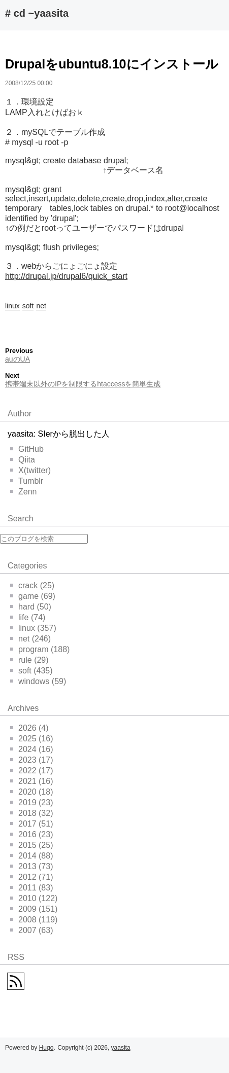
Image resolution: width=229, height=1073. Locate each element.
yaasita (120, 1047)
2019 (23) (31, 802)
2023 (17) (31, 760)
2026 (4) (29, 728)
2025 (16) (31, 738)
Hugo (46, 1047)
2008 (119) (33, 919)
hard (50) (30, 606)
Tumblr (26, 481)
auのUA (17, 359)
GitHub (27, 449)
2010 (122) (33, 898)
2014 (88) (31, 855)
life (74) (27, 617)
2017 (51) (31, 823)
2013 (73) (31, 866)
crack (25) (32, 585)
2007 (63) (31, 930)
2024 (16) (31, 749)
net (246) (30, 638)
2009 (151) (33, 909)
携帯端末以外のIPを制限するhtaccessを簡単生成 (82, 384)
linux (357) (33, 628)
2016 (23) (31, 834)
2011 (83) (31, 887)
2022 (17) (31, 770)
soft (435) (31, 670)
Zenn (23, 491)
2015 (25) (31, 845)
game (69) (32, 596)
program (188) (40, 649)
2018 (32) (31, 813)
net (41, 306)
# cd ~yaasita (37, 13)
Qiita (22, 459)
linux (12, 306)
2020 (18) (31, 792)
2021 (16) (31, 781)
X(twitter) (30, 470)
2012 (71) (31, 877)
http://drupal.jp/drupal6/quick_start (66, 276)
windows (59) (38, 681)
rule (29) (29, 660)
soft (28, 306)
